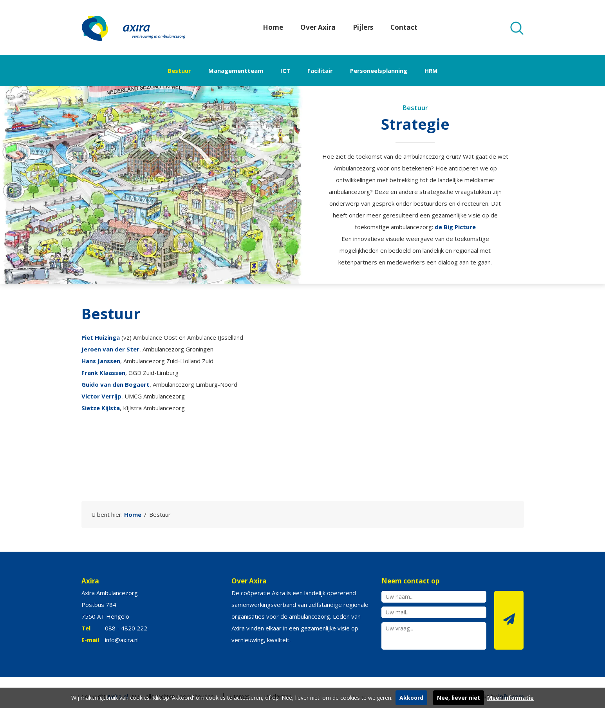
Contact (403, 27)
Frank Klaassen (103, 373)
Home (273, 27)
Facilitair (320, 70)
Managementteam (235, 70)
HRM (431, 70)
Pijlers (363, 27)
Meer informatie (510, 697)
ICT (285, 70)
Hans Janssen (100, 361)
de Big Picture (455, 227)
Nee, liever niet (458, 697)
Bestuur (179, 70)
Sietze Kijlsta (100, 408)
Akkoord (411, 697)
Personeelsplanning (378, 70)
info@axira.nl (122, 640)
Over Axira (318, 27)
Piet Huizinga (100, 337)
